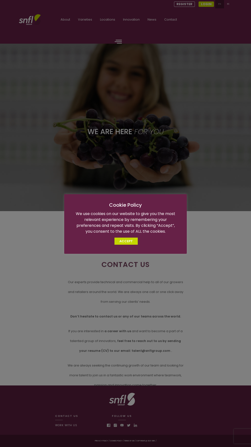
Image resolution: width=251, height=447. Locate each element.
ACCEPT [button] (126, 241)
